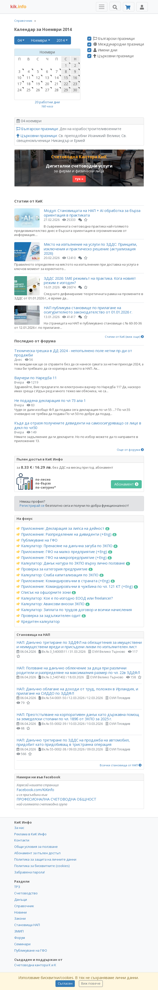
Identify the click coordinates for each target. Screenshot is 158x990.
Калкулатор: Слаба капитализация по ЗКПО (60, 575)
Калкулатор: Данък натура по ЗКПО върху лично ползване (73, 563)
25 (28, 89)
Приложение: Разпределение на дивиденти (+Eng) (67, 534)
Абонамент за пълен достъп (37, 853)
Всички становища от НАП (121, 765)
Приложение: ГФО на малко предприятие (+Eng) (64, 551)
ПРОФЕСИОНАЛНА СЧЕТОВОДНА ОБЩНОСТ (56, 799)
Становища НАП (27, 924)
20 (47, 83)
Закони (20, 918)
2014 (60, 40)
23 (75, 83)
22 (66, 83)
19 (38, 83)
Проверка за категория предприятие (55, 569)
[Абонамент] (128, 7)
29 (66, 89)
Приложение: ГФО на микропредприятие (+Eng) (64, 557)
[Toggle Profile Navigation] (142, 7)
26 (38, 89)
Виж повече (90, 983)
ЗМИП (19, 931)
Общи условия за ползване (36, 846)
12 (38, 77)
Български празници (114, 38)
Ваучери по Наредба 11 (35, 377)
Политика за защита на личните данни (45, 859)
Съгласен (65, 983)
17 (19, 83)
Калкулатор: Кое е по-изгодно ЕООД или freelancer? (65, 598)
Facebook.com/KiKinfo (35, 789)
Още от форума (130, 450)
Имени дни (105, 50)
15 (66, 77)
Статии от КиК (28, 201)
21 (56, 83)
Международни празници (118, 44)
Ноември (39, 40)
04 (20, 40)
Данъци (20, 899)
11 (28, 77)
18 (28, 83)
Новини (20, 912)
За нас (19, 827)
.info (18, 6)
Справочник (23, 20)
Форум (19, 937)
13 (47, 77)
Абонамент (126, 484)
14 (56, 77)
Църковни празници (113, 56)
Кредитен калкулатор (38, 621)
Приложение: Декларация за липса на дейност (63, 528)
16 (75, 77)
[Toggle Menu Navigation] (101, 7)
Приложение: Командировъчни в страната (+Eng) (66, 581)
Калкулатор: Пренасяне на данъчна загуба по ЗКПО (67, 546)
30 (75, 89)
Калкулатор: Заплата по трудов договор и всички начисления (74, 610)
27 (47, 89)
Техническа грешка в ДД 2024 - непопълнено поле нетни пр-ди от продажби (73, 352)
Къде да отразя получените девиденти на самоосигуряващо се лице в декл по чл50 (77, 425)
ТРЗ (17, 886)
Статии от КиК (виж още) (124, 337)
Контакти (21, 840)
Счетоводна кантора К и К (35, 965)
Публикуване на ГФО (37, 540)
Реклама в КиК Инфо (30, 834)
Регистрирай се (32, 505)
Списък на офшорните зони (46, 592)
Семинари (22, 944)
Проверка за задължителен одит (51, 615)
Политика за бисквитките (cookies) (41, 865)
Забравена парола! (29, 872)
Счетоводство (26, 893)
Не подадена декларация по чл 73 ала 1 (50, 400)
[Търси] (115, 6)
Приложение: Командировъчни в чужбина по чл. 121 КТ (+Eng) (77, 586)
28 (56, 89)
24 (19, 89)
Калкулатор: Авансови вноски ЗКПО (53, 604)
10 (19, 77)
